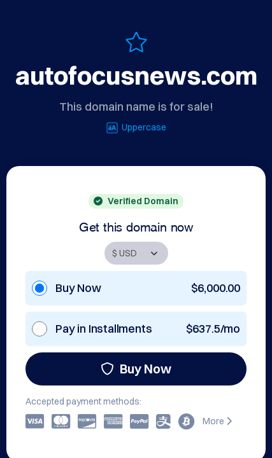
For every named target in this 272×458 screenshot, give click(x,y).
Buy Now (136, 369)
